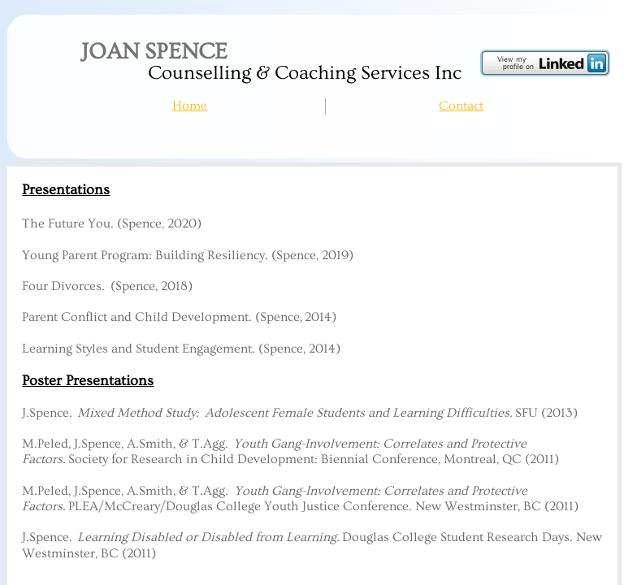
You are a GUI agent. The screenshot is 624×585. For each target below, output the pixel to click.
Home (189, 105)
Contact (461, 105)
